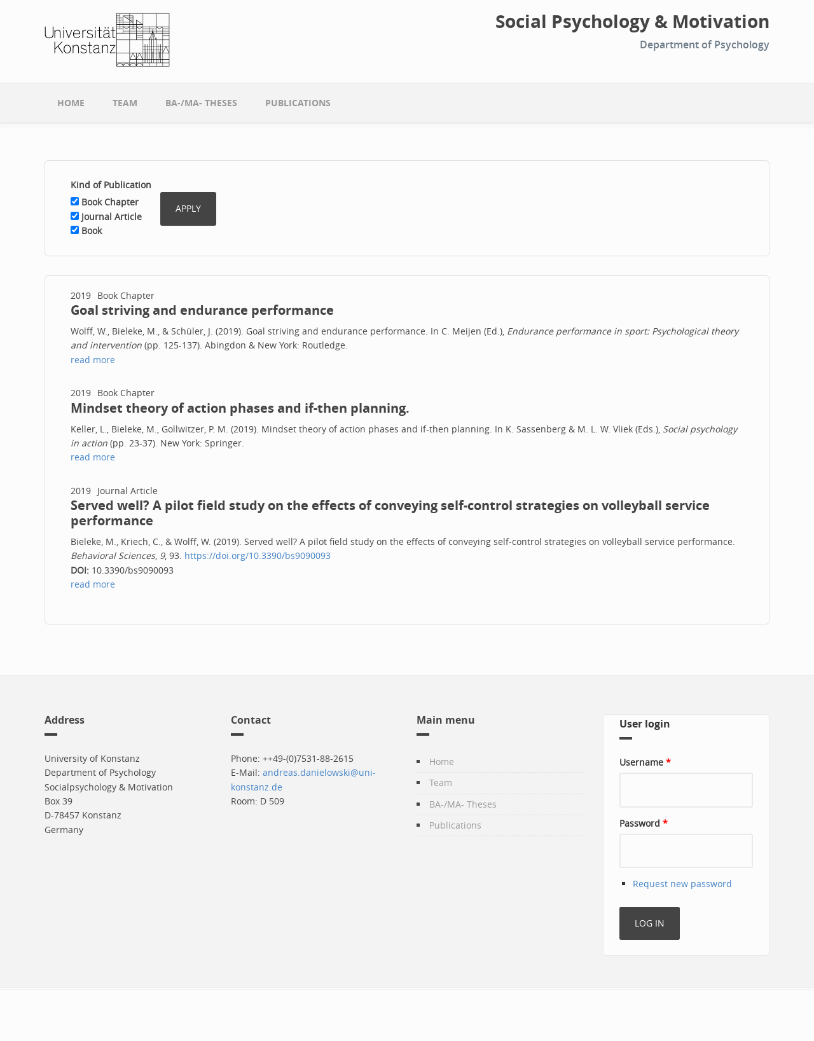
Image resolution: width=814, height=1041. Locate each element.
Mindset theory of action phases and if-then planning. (240, 408)
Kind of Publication (111, 185)
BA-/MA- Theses (201, 103)
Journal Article (111, 216)
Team (125, 103)
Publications (298, 103)
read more (93, 360)
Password (643, 823)
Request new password (682, 884)
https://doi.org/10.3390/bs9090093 (257, 555)
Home (71, 103)
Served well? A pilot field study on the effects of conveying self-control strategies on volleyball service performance (390, 513)
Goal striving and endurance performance (202, 310)
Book (91, 230)
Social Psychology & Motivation (632, 22)
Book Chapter (110, 202)
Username (645, 762)
